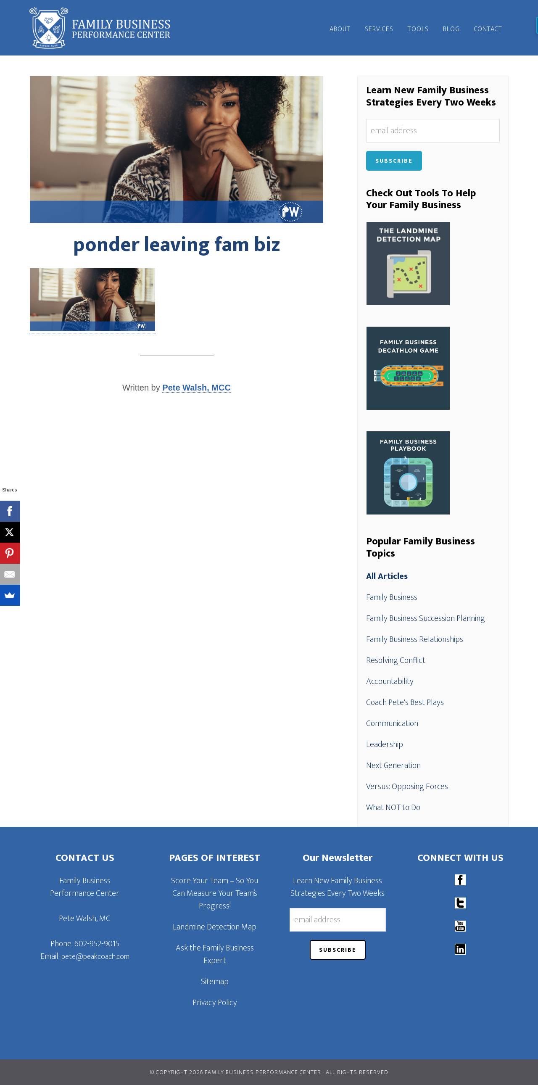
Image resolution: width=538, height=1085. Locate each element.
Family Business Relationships (414, 639)
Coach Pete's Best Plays (405, 702)
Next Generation (393, 765)
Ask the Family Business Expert (215, 954)
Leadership (384, 744)
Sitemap (215, 981)
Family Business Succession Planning (425, 618)
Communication (392, 723)
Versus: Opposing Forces (407, 786)
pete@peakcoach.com (95, 956)
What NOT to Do (393, 807)
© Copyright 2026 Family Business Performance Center (235, 1072)
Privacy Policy (215, 1002)
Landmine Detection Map (214, 927)
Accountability (390, 681)
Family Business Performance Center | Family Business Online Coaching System (105, 28)
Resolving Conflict (395, 660)
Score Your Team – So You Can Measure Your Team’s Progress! (214, 893)
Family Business (391, 597)
